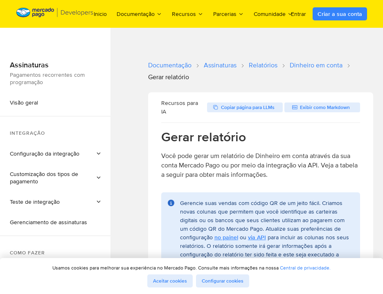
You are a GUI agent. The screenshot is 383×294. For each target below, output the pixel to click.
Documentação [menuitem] (139, 14)
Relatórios (263, 65)
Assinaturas (220, 65)
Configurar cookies (222, 281)
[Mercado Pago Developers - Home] (55, 14)
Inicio (100, 14)
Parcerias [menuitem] (228, 14)
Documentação (170, 65)
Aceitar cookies (170, 281)
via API (257, 237)
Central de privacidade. (305, 267)
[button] (55, 153)
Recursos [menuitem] (187, 14)
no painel (226, 237)
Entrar (298, 14)
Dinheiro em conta (316, 65)
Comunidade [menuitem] (273, 14)
